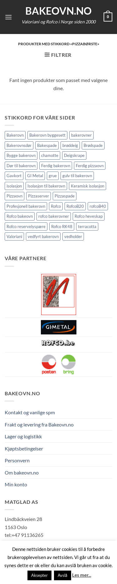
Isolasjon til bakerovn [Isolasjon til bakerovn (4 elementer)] (46, 185)
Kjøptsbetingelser (24, 448)
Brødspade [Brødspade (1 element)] (93, 145)
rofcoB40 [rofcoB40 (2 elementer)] (98, 206)
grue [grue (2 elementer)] (53, 175)
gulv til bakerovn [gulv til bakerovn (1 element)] (77, 175)
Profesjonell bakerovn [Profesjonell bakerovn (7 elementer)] (26, 206)
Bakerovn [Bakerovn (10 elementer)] (15, 135)
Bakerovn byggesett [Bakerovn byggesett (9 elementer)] (47, 135)
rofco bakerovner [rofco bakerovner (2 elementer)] (53, 216)
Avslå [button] (62, 575)
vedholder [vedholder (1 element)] (73, 236)
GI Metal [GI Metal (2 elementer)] (35, 175)
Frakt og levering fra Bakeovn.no (39, 424)
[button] (8, 17)
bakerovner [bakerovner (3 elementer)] (81, 135)
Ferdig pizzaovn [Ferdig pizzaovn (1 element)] (90, 165)
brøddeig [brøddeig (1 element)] (70, 145)
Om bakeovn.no (22, 472)
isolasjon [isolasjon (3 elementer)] (14, 185)
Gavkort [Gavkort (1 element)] (14, 175)
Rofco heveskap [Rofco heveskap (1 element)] (89, 216)
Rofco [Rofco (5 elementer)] (56, 206)
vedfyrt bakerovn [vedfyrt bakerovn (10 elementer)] (43, 236)
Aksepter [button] (39, 575)
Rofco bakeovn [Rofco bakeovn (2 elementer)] (20, 216)
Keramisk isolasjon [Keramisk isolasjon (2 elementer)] (87, 185)
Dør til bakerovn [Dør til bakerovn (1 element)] (21, 165)
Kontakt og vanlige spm (30, 412)
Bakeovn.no (58, 11)
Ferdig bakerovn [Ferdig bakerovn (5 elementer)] (55, 165)
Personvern (17, 460)
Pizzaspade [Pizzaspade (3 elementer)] (65, 195)
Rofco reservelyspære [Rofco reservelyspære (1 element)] (26, 226)
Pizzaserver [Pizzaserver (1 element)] (38, 195)
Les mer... (81, 575)
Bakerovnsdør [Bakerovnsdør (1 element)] (19, 145)
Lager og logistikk (23, 436)
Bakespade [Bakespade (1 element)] (47, 145)
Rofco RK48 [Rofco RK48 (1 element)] (61, 226)
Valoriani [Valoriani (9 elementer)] (14, 236)
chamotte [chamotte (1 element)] (49, 155)
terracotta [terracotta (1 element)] (87, 226)
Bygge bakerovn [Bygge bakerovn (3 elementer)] (21, 155)
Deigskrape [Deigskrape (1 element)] (74, 155)
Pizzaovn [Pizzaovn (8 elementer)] (14, 195)
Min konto (16, 484)
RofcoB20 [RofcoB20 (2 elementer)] (75, 206)
